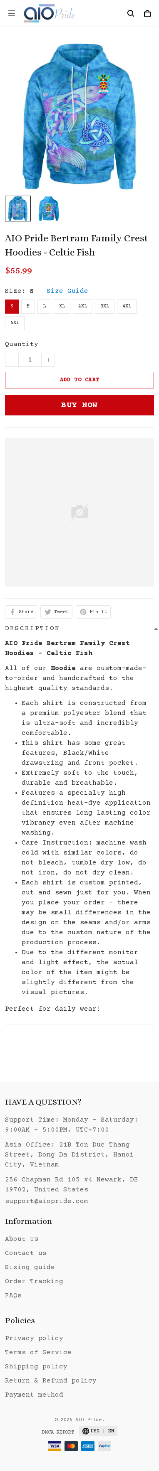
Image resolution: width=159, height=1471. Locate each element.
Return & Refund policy (51, 1381)
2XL (82, 306)
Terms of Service (38, 1352)
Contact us (26, 1253)
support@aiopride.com (46, 1201)
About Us (21, 1239)
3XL (104, 306)
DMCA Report (58, 1432)
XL (62, 306)
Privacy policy (34, 1338)
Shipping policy (36, 1366)
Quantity (21, 344)
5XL (14, 323)
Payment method (34, 1395)
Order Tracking (34, 1281)
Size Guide (67, 291)
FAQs (13, 1295)
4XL (126, 306)
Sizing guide (30, 1267)
